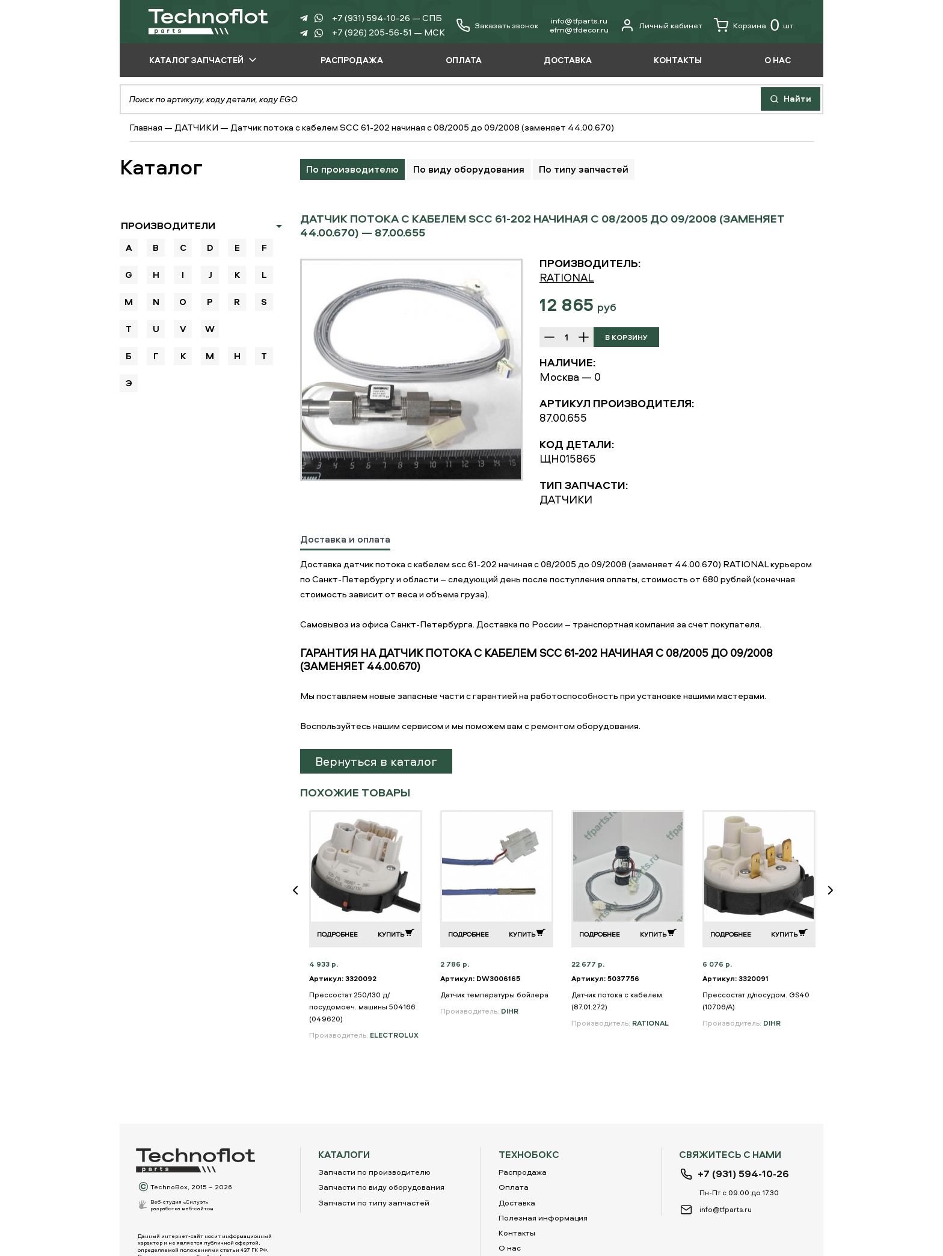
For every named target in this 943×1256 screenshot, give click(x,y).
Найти (790, 98)
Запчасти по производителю (374, 1171)
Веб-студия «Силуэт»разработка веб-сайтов (181, 1205)
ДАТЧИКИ (196, 127)
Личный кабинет (661, 25)
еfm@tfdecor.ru (579, 29)
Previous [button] (300, 898)
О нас (510, 1247)
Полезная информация (543, 1217)
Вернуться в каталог (376, 761)
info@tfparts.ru (579, 20)
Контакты (517, 1232)
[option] (411, 369)
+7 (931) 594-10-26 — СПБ (387, 17)
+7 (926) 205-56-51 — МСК (388, 32)
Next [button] (835, 898)
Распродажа (523, 1171)
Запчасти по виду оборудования (381, 1186)
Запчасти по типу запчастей (373, 1202)
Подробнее (337, 933)
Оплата (514, 1186)
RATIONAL (566, 277)
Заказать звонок (506, 25)
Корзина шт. (754, 25)
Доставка (517, 1202)
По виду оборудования (468, 169)
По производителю (352, 169)
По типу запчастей (583, 169)
